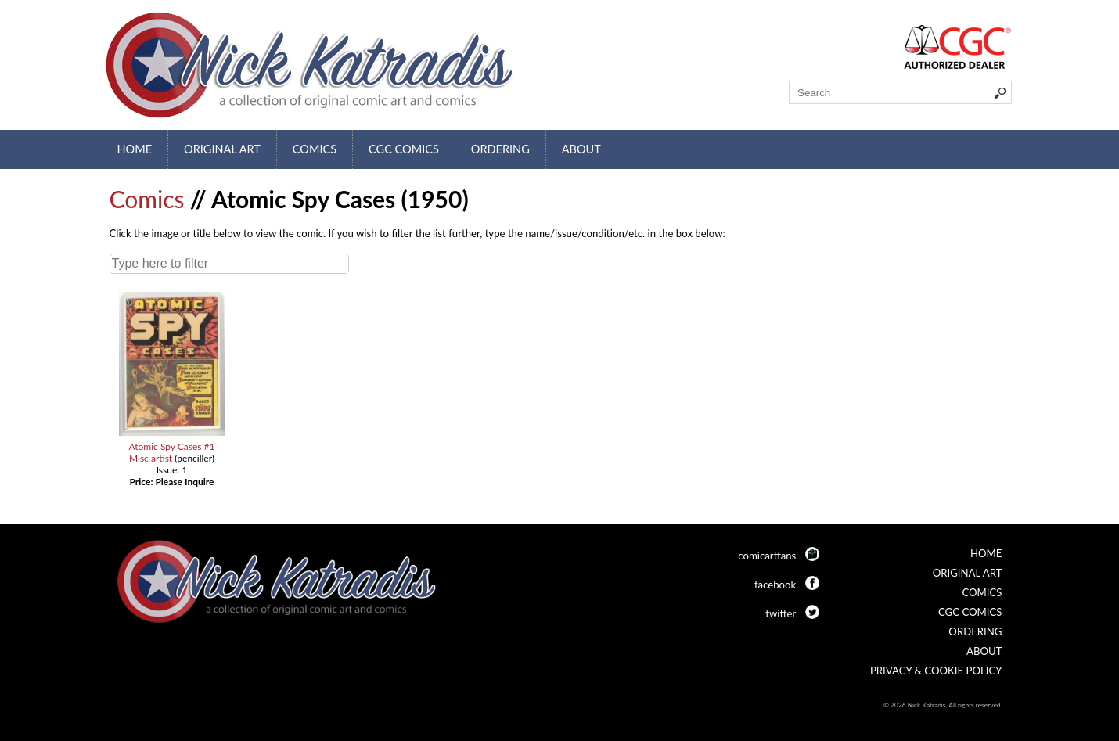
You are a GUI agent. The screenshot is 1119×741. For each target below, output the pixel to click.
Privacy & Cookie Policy (936, 670)
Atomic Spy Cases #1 (171, 446)
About (581, 149)
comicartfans (767, 555)
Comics (314, 149)
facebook (775, 584)
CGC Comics (404, 149)
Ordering (500, 149)
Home (135, 149)
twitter (780, 613)
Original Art (222, 149)
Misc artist (150, 458)
